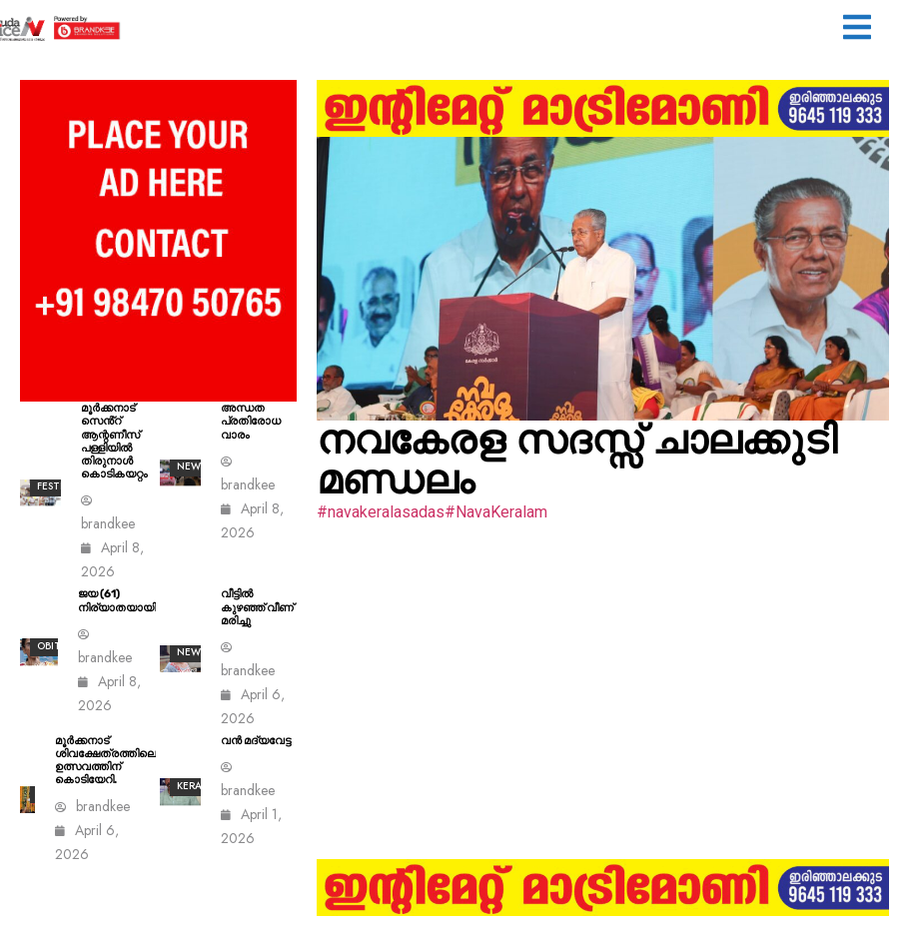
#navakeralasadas (381, 511)
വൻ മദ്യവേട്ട (256, 740)
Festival (59, 485)
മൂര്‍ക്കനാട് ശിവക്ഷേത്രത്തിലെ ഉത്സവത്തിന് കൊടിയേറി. (105, 760)
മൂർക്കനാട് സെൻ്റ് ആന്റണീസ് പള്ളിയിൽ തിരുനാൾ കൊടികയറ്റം (114, 441)
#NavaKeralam (496, 511)
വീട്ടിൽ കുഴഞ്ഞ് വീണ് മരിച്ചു (257, 606)
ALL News (191, 644)
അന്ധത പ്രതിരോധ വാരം (251, 421)
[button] (857, 29)
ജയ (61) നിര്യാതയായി (117, 600)
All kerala (195, 778)
